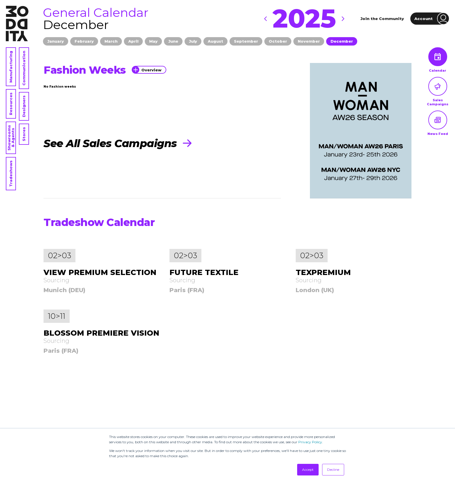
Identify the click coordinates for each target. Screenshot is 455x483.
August (215, 41)
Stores (23, 134)
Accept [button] (308, 469)
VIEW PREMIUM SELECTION (100, 272)
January (55, 41)
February (84, 41)
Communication (23, 68)
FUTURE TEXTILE (204, 272)
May (153, 41)
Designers (23, 106)
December (342, 41)
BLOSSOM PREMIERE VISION (101, 333)
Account (431, 18)
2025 (304, 18)
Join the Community (382, 18)
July (193, 41)
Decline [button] (333, 469)
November (309, 41)
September (246, 41)
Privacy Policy (310, 442)
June (173, 41)
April (133, 41)
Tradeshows (10, 173)
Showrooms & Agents (11, 138)
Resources (10, 104)
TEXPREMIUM (323, 272)
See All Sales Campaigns (118, 143)
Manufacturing (10, 67)
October (278, 41)
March (111, 41)
